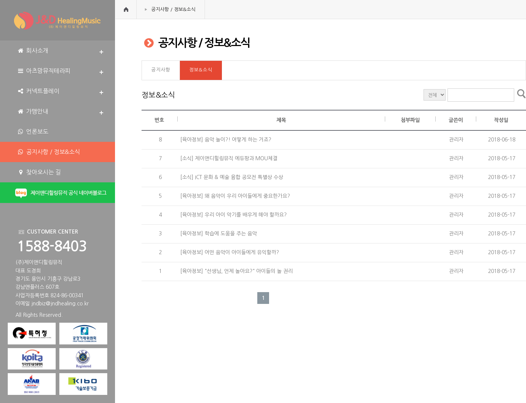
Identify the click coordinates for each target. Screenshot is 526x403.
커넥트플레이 (38, 91)
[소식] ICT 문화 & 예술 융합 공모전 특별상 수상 (231, 177)
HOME (126, 9)
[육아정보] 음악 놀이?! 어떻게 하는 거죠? (225, 139)
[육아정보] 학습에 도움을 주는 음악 (218, 233)
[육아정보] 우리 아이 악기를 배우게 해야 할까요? (233, 214)
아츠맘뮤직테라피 (43, 71)
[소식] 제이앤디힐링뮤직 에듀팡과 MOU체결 (228, 158)
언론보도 (32, 132)
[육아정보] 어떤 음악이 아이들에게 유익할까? (229, 252)
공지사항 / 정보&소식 (173, 9)
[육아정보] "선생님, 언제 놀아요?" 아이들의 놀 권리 (236, 271)
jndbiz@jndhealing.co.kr (60, 303)
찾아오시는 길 (39, 172)
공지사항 (160, 69)
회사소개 (32, 51)
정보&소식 (200, 69)
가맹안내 (32, 111)
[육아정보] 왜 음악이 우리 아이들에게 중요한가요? (234, 196)
